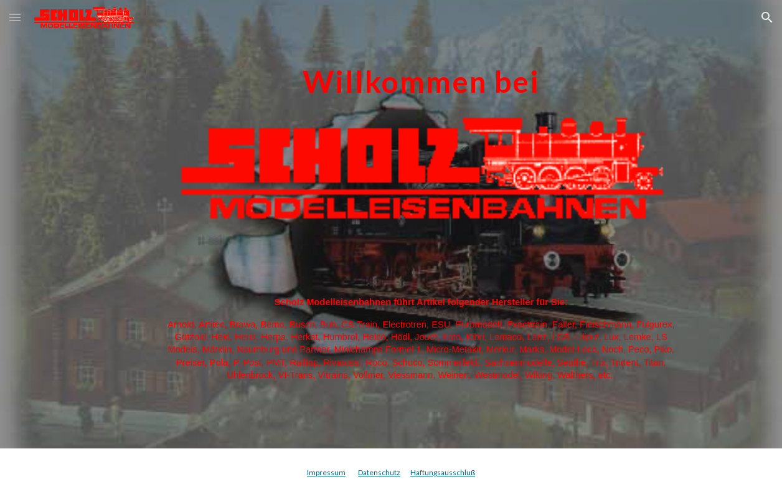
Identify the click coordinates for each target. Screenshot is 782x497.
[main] (421, 72)
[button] (15, 17)
